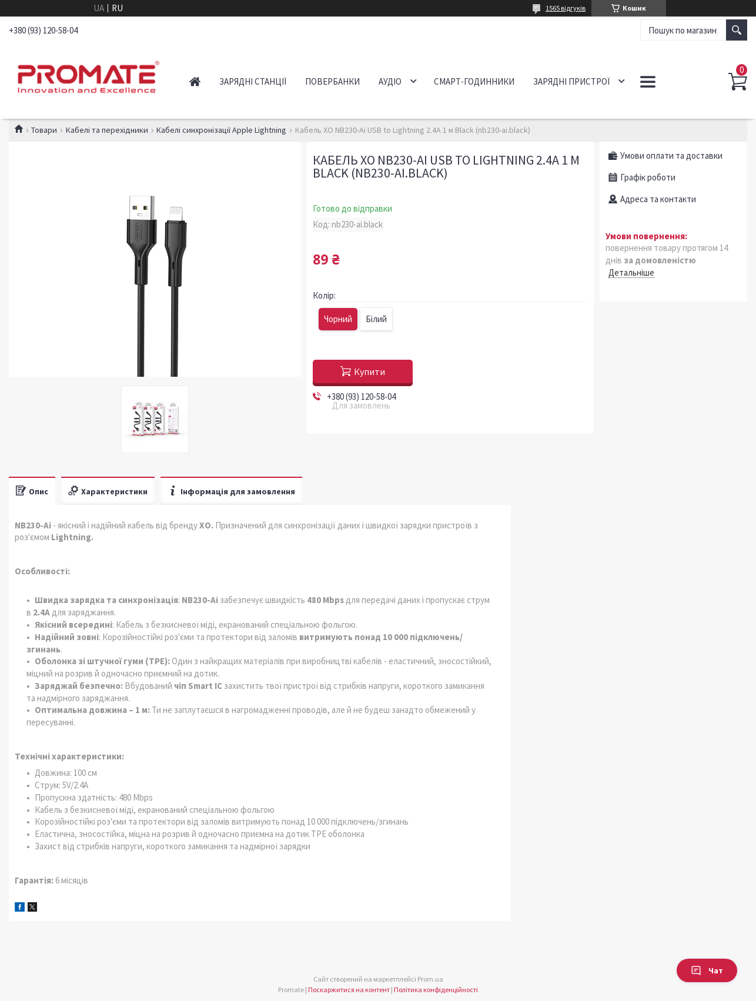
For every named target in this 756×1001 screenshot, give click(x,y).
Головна (194, 81)
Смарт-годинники (474, 81)
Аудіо (390, 81)
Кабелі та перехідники (107, 130)
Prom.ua (430, 979)
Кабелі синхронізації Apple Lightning (221, 130)
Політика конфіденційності (436, 989)
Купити (369, 371)
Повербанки (332, 81)
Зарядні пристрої (571, 81)
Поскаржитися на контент (349, 989)
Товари (44, 130)
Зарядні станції (252, 81)
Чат (707, 970)
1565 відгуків (566, 8)
